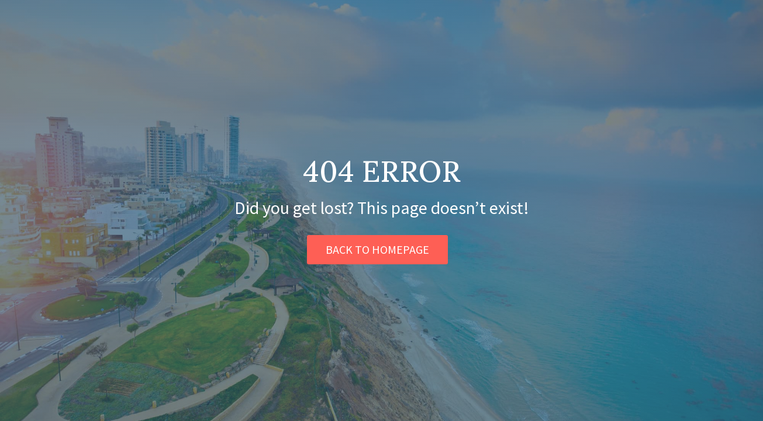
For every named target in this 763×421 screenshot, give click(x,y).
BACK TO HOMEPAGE (377, 249)
